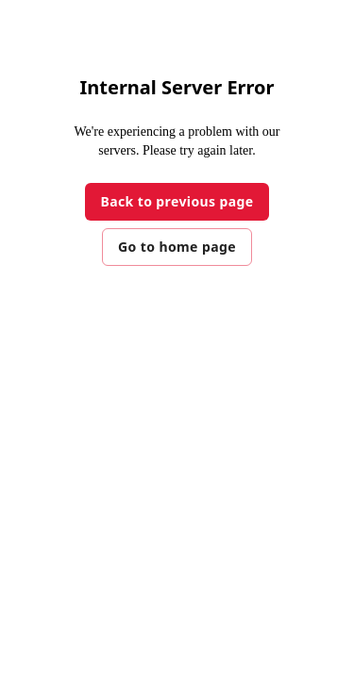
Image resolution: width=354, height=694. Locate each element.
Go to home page (177, 247)
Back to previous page (176, 201)
